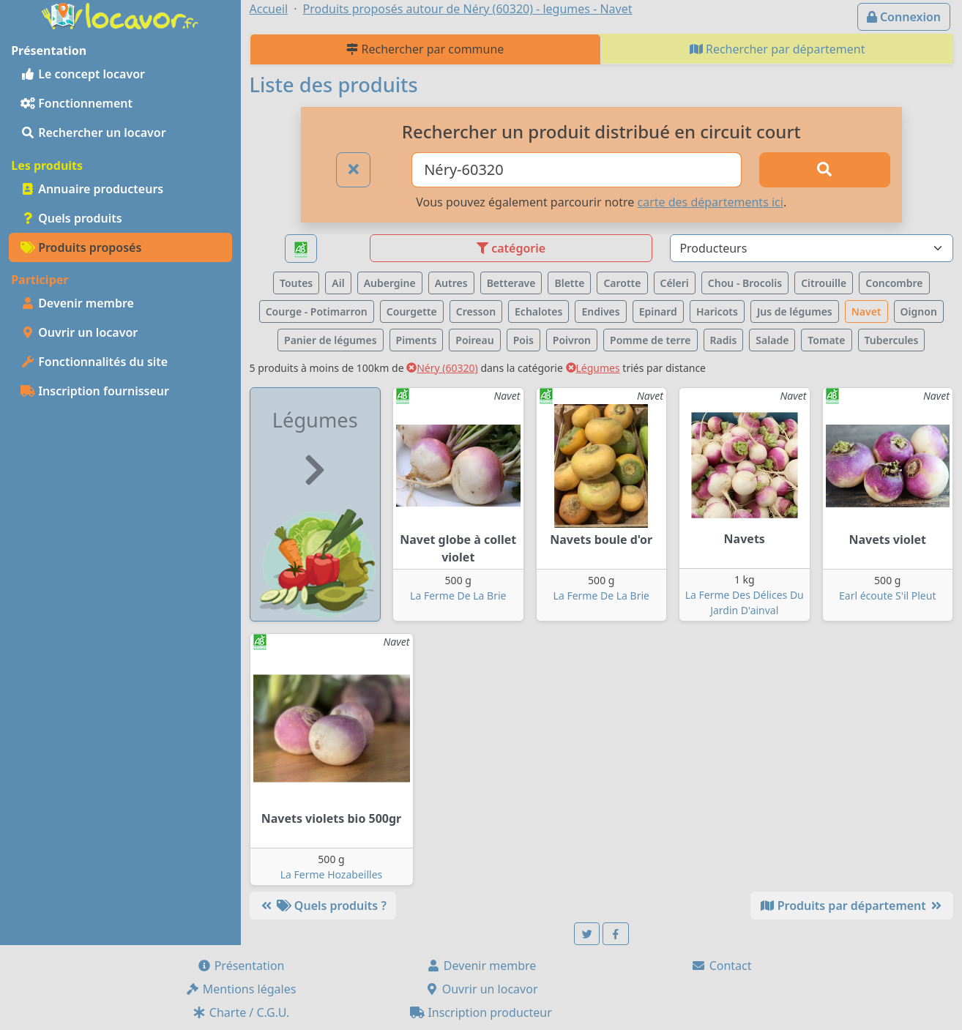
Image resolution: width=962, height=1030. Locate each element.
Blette (569, 283)
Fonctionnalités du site (94, 362)
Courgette (412, 311)
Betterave (511, 283)
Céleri (674, 283)
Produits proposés (80, 247)
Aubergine (390, 283)
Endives (600, 311)
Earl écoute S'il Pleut (887, 595)
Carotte (622, 283)
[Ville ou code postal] (576, 169)
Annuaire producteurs (91, 189)
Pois (523, 340)
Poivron (572, 340)
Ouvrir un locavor (79, 332)
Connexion (904, 17)
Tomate (826, 340)
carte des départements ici (710, 202)
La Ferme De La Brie (458, 595)
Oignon (919, 311)
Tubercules (892, 340)
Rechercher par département (777, 49)
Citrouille (823, 283)
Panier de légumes (330, 340)
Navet (866, 311)
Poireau (474, 340)
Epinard (658, 311)
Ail (338, 283)
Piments (416, 340)
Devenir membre (77, 303)
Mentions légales (241, 989)
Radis (723, 340)
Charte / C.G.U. (241, 1012)
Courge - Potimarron (317, 311)
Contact (721, 966)
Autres (451, 283)
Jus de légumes (794, 311)
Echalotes (538, 311)
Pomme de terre (650, 340)
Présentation (241, 966)
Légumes (593, 368)
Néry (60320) (442, 368)
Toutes (296, 283)
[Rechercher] (824, 169)
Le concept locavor (82, 74)
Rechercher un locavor (93, 132)
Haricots (717, 311)
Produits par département (852, 905)
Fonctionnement (76, 103)
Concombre (893, 283)
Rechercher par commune (425, 49)
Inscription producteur (481, 1012)
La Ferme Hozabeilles (331, 874)
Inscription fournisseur (94, 391)
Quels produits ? (323, 905)
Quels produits (71, 218)
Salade (772, 340)
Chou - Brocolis (745, 283)
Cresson (476, 311)
